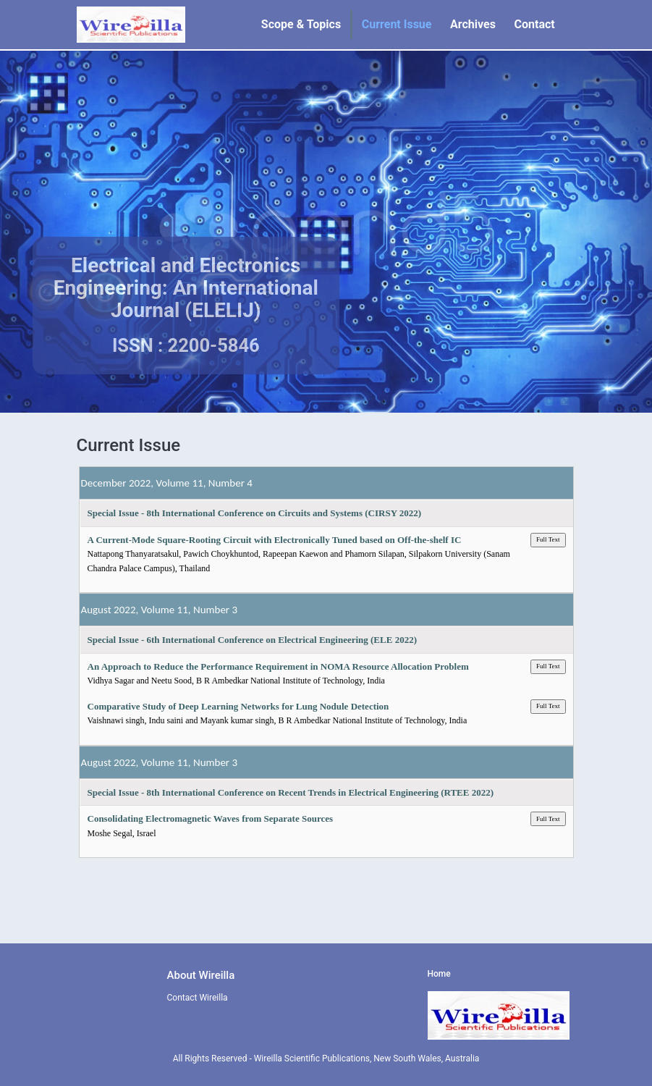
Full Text (547, 539)
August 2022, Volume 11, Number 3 (159, 609)
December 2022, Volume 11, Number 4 (167, 482)
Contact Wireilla (197, 998)
